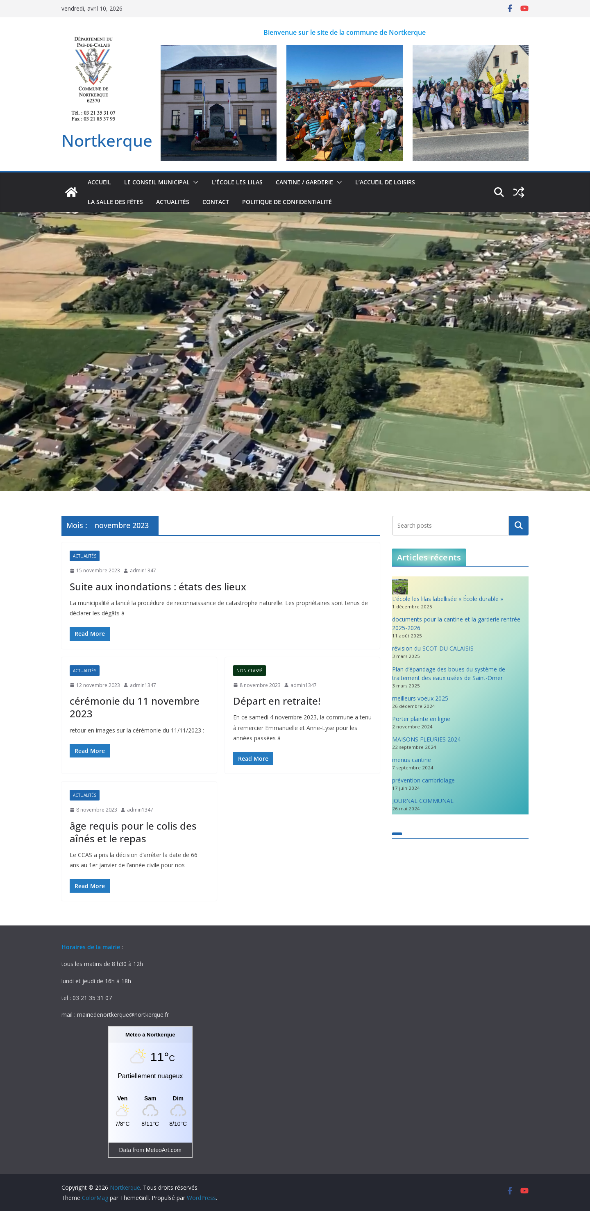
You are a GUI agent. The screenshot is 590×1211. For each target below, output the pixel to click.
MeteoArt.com (164, 1150)
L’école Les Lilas (237, 182)
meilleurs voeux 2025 (420, 698)
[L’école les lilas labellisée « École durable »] (400, 586)
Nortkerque (106, 140)
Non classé (249, 671)
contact (215, 202)
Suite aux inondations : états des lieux (158, 586)
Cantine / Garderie (304, 182)
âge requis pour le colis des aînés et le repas (133, 832)
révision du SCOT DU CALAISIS (433, 648)
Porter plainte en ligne (421, 719)
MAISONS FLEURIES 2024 (426, 739)
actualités (172, 202)
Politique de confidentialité (287, 202)
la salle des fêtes (115, 202)
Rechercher (519, 525)
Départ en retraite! (276, 701)
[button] (194, 182)
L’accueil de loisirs (385, 182)
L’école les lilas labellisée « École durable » (447, 599)
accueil (99, 182)
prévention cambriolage (423, 780)
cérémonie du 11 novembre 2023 (135, 707)
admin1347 (143, 570)
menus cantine (411, 760)
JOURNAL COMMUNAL (423, 801)
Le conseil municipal (157, 182)
